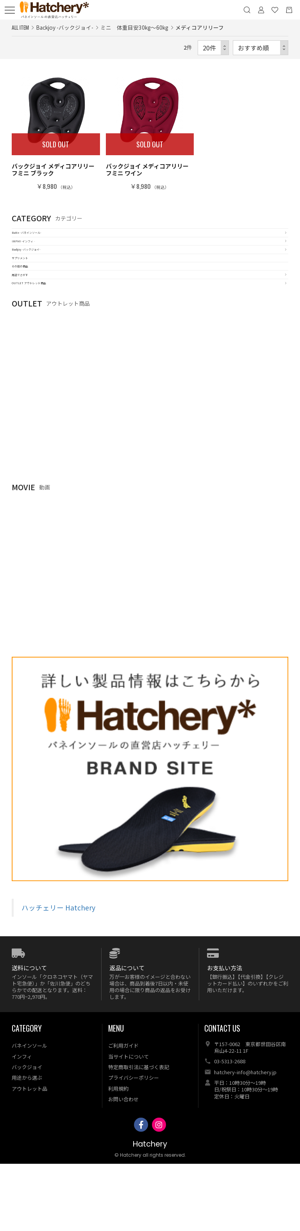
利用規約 (118, 1155)
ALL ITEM (20, 27)
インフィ (22, 1123)
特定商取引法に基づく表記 (138, 1134)
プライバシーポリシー (133, 1145)
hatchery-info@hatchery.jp (245, 1139)
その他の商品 (29, 309)
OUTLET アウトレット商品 (47, 345)
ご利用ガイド (123, 1112)
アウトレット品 (29, 1155)
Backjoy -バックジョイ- (43, 273)
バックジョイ (27, 1134)
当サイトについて (128, 1123)
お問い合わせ (123, 1166)
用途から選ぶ (27, 1145)
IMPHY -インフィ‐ (37, 255)
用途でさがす (29, 327)
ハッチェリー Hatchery (58, 975)
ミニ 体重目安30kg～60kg (134, 27)
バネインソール (29, 1112)
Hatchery (150, 1211)
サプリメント (29, 291)
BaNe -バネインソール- (43, 237)
